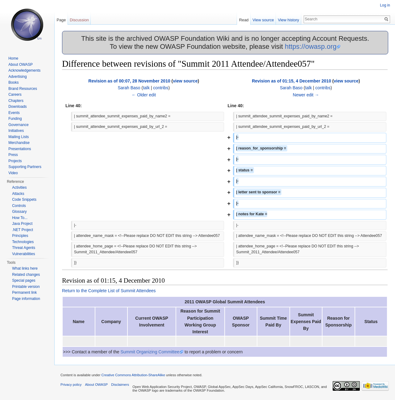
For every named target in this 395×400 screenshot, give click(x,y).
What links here (25, 268)
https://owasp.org (311, 46)
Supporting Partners (24, 167)
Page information (26, 299)
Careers (15, 94)
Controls (19, 206)
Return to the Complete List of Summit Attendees (109, 290)
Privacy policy (70, 384)
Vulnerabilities (23, 254)
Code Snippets (24, 199)
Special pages (23, 280)
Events (14, 113)
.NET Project (22, 230)
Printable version (26, 286)
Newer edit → (306, 94)
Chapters (15, 101)
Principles (20, 236)
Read (244, 20)
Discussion (79, 20)
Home (13, 58)
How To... (19, 218)
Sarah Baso (129, 87)
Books (13, 82)
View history (288, 20)
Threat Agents (23, 248)
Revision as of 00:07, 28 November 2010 (129, 80)
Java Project (22, 223)
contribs (160, 87)
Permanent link (24, 292)
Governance (18, 125)
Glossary (19, 211)
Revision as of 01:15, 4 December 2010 (291, 80)
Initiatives (16, 130)
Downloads (17, 106)
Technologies (23, 242)
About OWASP (20, 64)
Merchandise (19, 143)
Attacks (18, 194)
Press (13, 155)
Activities (19, 187)
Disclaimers (120, 384)
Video (13, 173)
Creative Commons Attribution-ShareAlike (133, 375)
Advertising (17, 76)
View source (263, 20)
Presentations (19, 149)
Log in (385, 5)
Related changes (26, 274)
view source (185, 80)
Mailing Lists (18, 137)
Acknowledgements (24, 70)
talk (146, 87)
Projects (15, 161)
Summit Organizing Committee (149, 351)
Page (61, 20)
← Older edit (143, 94)
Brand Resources (22, 88)
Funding (15, 118)
